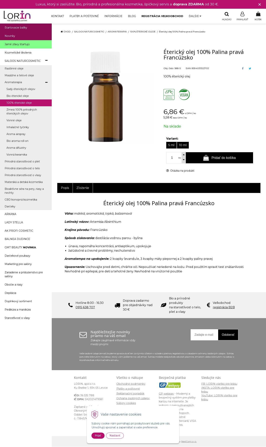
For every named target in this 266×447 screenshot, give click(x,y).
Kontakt (57, 16)
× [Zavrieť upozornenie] (259, 4)
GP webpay (166, 394)
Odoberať (228, 334)
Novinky (10, 36)
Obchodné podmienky (130, 384)
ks (179, 158)
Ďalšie (195, 16)
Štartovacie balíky (16, 27)
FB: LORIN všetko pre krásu (219, 384)
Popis (65, 188)
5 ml (171, 145)
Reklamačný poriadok (130, 393)
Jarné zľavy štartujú (17, 44)
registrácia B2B (224, 307)
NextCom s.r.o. (189, 441)
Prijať (98, 435)
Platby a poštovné (84, 16)
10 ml (183, 145)
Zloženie (82, 188)
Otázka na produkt (180, 171)
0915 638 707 (85, 307)
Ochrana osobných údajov (133, 398)
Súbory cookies (126, 403)
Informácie (113, 16)
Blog (132, 16)
